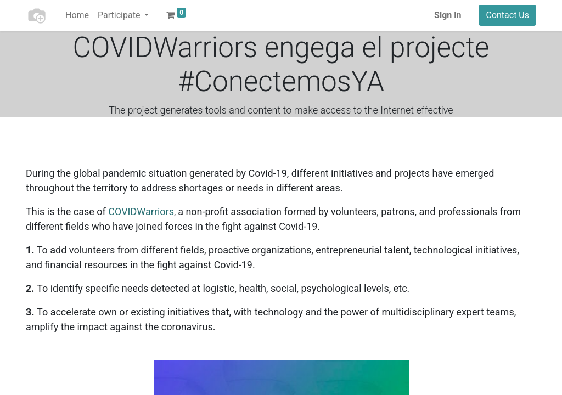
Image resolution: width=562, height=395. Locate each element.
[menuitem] (77, 15)
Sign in (447, 15)
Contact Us (507, 15)
